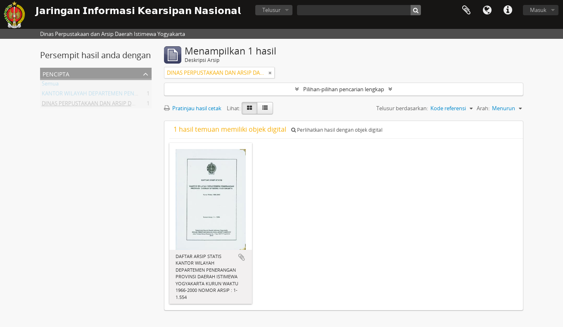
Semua (50, 85)
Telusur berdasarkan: (402, 108)
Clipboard (466, 10)
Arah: (483, 108)
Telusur (271, 10)
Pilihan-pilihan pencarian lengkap (343, 89)
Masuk (538, 10)
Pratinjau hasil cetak (192, 108)
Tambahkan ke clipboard (242, 257)
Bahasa (487, 10)
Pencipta (56, 73)
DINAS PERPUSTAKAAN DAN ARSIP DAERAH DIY (100, 105)
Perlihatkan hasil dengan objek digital (336, 129)
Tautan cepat (507, 10)
